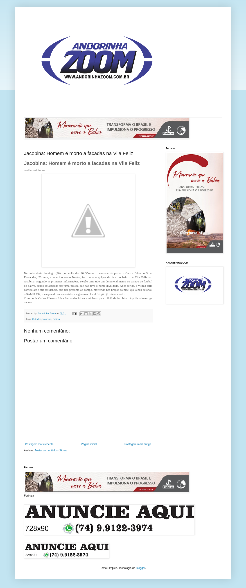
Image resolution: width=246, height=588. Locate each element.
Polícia (56, 319)
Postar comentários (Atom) (50, 450)
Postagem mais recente (39, 444)
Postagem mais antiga (137, 444)
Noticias (47, 319)
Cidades (36, 319)
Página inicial (89, 444)
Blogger (140, 568)
